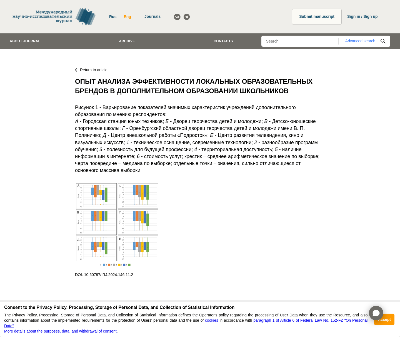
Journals (152, 16)
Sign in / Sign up (362, 16)
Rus (112, 16)
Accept (384, 319)
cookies (211, 320)
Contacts (223, 41)
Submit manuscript (316, 16)
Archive (127, 41)
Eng (127, 16)
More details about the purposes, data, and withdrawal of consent (60, 331)
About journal (25, 41)
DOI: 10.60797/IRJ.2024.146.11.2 (104, 274)
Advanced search (360, 41)
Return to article (91, 70)
